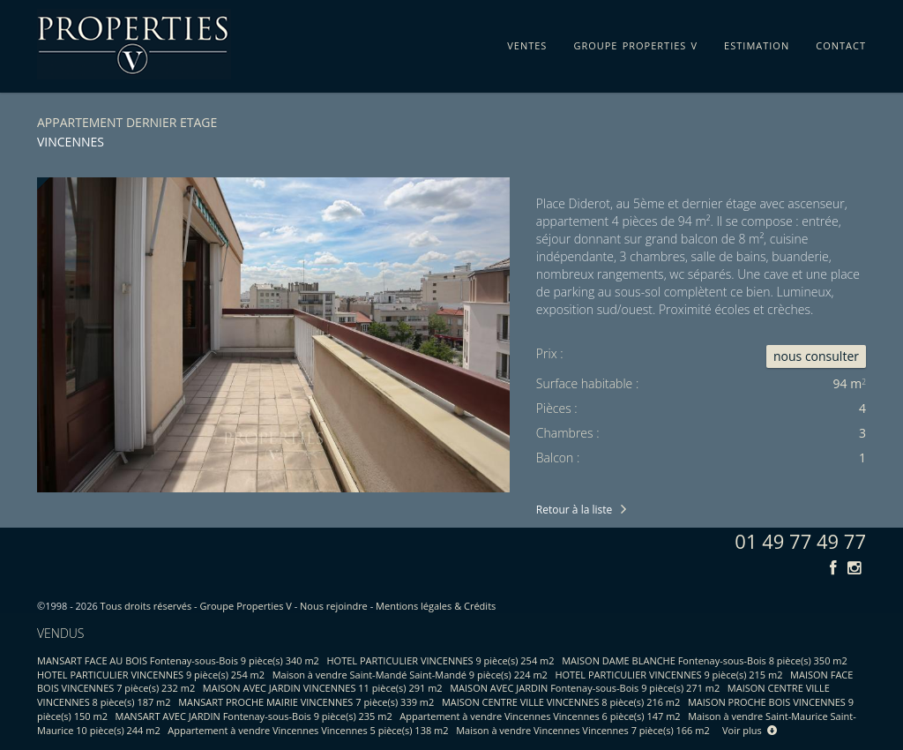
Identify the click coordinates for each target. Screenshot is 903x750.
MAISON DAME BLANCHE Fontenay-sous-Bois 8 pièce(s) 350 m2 (704, 660)
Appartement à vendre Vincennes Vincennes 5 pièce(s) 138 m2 (308, 730)
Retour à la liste (574, 509)
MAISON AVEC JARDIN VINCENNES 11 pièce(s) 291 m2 (323, 687)
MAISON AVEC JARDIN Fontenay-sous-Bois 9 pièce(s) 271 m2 (585, 687)
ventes (527, 42)
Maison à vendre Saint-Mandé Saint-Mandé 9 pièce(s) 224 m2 (410, 674)
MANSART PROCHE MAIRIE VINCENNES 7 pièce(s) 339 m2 (306, 702)
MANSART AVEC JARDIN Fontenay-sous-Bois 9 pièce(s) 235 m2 (254, 716)
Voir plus (749, 730)
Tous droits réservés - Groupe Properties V (196, 605)
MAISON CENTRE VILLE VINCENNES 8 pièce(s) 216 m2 (561, 702)
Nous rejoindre (334, 605)
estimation (756, 42)
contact (841, 42)
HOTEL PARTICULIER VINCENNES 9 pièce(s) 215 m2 (668, 674)
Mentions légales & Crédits (436, 605)
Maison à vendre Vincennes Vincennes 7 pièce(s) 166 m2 (583, 730)
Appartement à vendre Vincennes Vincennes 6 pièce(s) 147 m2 (539, 716)
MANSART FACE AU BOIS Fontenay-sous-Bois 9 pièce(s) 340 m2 (178, 660)
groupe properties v (635, 42)
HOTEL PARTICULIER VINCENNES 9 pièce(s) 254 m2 (441, 660)
